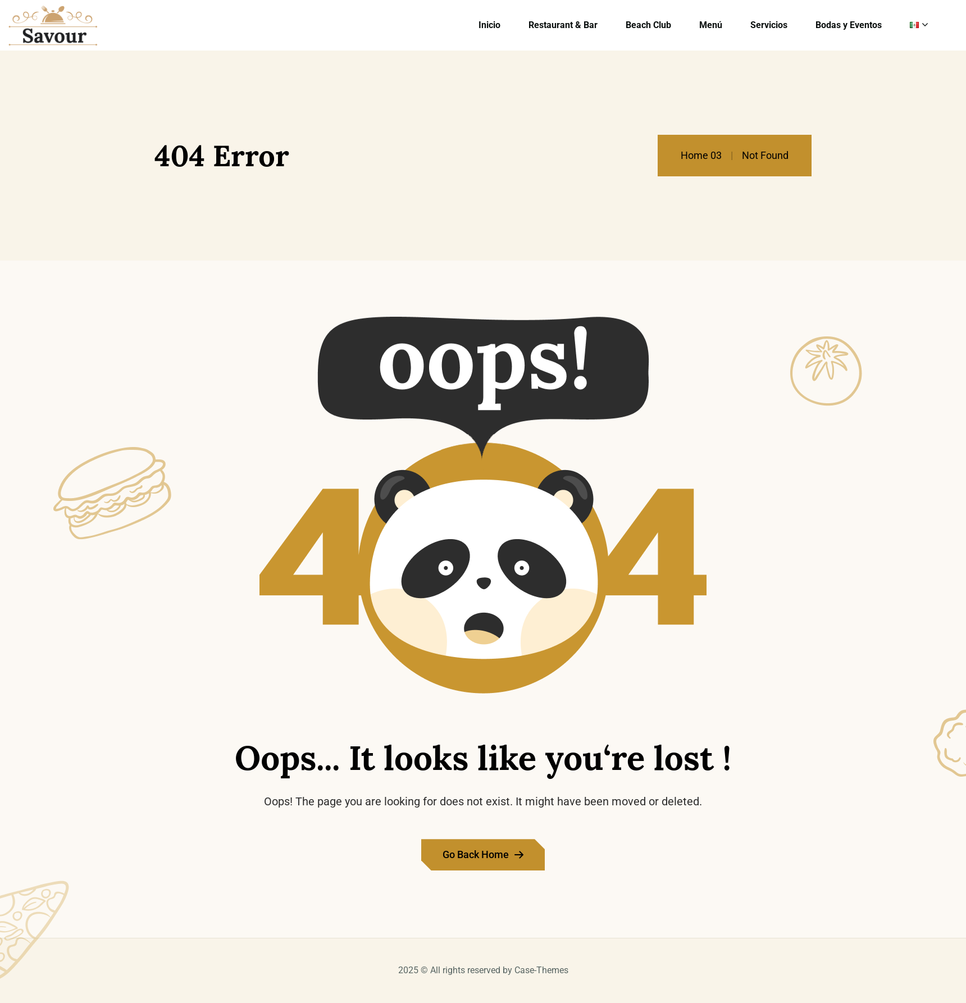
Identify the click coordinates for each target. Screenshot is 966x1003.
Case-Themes (541, 970)
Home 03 (701, 155)
